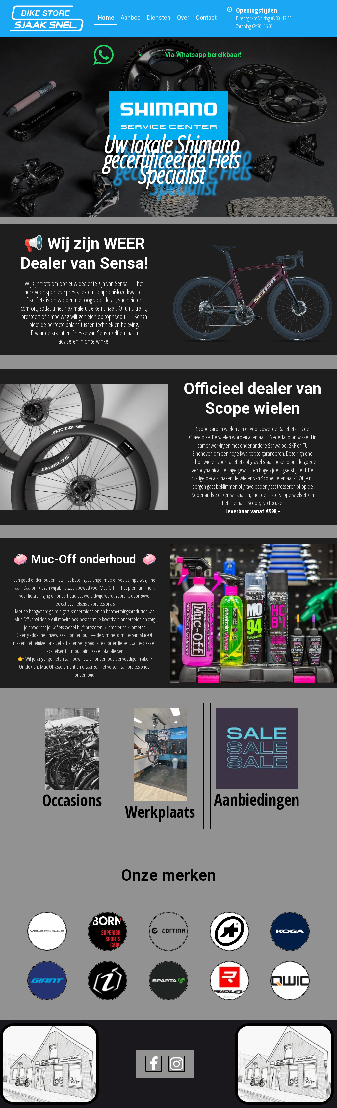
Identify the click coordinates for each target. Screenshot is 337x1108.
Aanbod (131, 17)
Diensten (158, 17)
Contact (206, 17)
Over (183, 17)
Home (106, 17)
